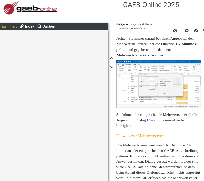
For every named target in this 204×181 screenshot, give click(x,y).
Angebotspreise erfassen (133, 28)
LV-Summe (155, 120)
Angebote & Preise (142, 24)
